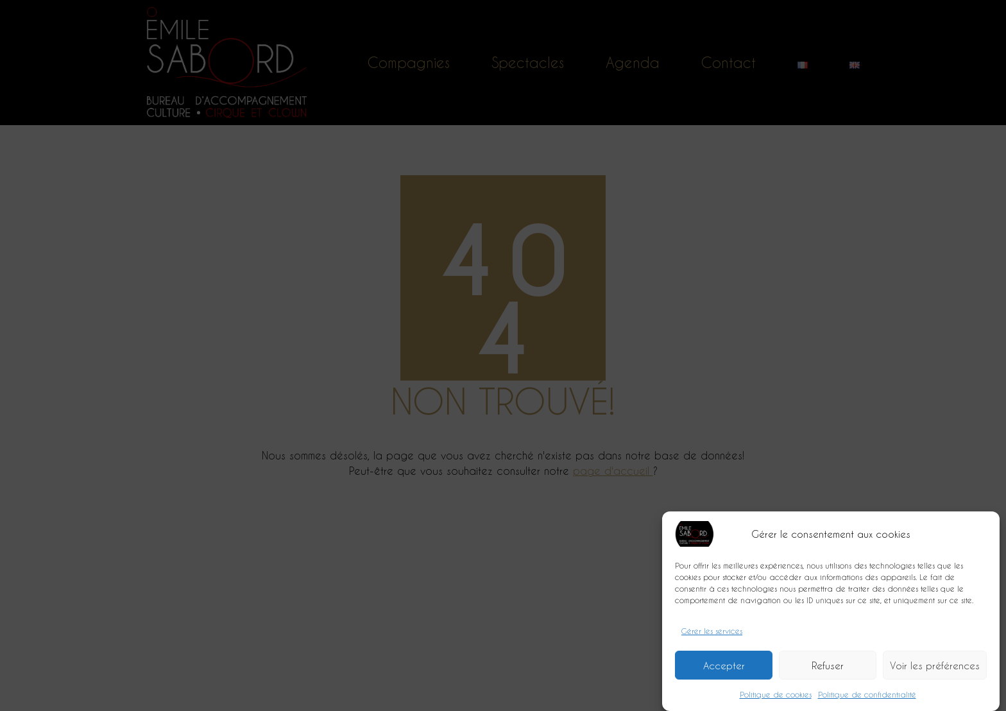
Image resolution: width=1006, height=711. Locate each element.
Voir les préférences (935, 672)
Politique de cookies (776, 701)
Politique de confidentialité (867, 701)
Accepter (724, 672)
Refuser (828, 672)
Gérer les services (711, 637)
